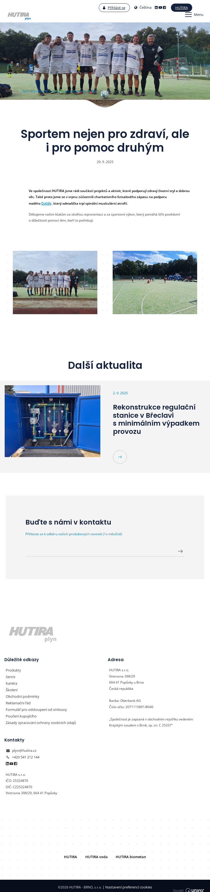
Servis (10, 675)
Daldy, (46, 203)
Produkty (12, 669)
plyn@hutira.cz (23, 749)
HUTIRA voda (97, 854)
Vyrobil (188, 884)
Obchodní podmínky (21, 693)
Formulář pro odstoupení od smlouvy (34, 705)
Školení (11, 687)
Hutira (167, 7)
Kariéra (11, 681)
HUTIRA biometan (129, 854)
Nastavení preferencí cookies (127, 884)
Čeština (129, 7)
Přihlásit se (101, 7)
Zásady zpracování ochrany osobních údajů (38, 718)
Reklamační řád (17, 699)
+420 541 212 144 (25, 755)
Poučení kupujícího (20, 712)
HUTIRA (73, 854)
